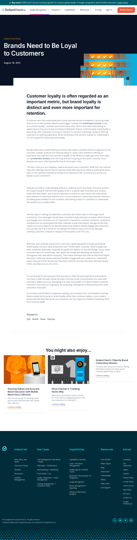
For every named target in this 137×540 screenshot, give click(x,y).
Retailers (17, 470)
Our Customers (127, 465)
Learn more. (122, 2)
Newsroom (105, 472)
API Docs (126, 494)
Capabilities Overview (77, 459)
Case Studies (106, 459)
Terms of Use (128, 486)
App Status (127, 490)
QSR (28, 319)
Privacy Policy (128, 478)
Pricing (98, 9)
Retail (42, 319)
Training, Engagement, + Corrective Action (46, 485)
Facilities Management (19, 479)
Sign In (109, 9)
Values (125, 470)
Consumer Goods (21, 466)
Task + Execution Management (76, 465)
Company (126, 459)
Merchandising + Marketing (47, 470)
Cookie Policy (128, 482)
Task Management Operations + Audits (49, 460)
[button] (39, 10)
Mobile (35, 319)
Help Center (105, 484)
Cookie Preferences (127, 503)
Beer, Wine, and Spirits (20, 460)
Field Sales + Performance (47, 466)
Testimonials (106, 476)
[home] (14, 10)
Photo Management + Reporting (78, 487)
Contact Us (127, 498)
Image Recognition (76, 482)
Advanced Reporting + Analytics (77, 493)
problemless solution (40, 158)
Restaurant (18, 474)
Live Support (105, 488)
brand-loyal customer (92, 123)
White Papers (106, 464)
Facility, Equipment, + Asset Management (47, 479)
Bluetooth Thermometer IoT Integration (80, 477)
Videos (103, 480)
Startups (51, 319)
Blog (102, 467)
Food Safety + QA (44, 474)
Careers (126, 474)
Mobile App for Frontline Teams (78, 471)
